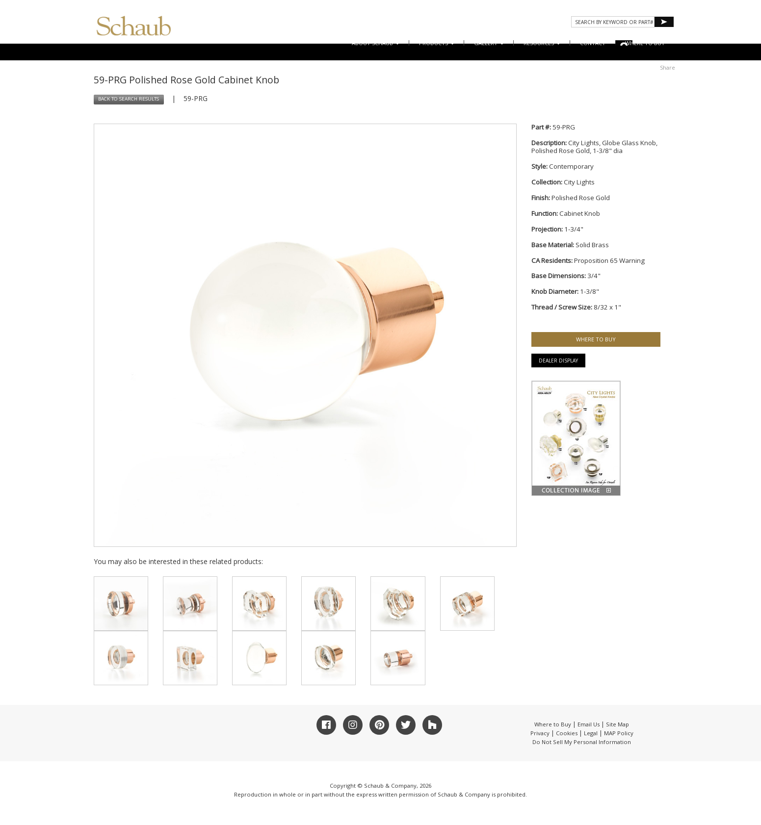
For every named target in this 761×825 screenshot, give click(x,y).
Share (667, 67)
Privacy (540, 733)
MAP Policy (618, 733)
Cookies (566, 733)
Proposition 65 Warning (609, 260)
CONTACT (592, 43)
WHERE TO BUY (645, 43)
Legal (591, 733)
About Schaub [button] (375, 43)
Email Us (588, 724)
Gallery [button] (489, 43)
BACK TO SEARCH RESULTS (128, 99)
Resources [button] (542, 43)
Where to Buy (552, 724)
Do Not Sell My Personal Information (581, 742)
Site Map (617, 724)
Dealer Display (558, 360)
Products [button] (436, 43)
